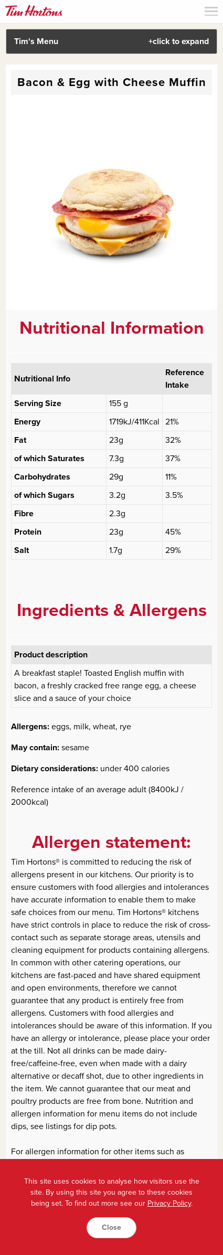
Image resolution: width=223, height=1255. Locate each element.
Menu (211, 11)
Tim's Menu (111, 41)
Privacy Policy (169, 1203)
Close (111, 1227)
